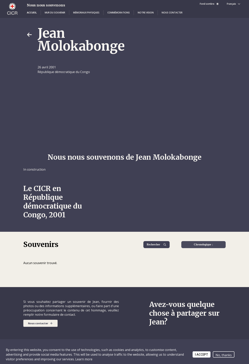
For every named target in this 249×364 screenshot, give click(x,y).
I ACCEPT (201, 354)
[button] (32, 12)
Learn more (83, 359)
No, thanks (224, 355)
